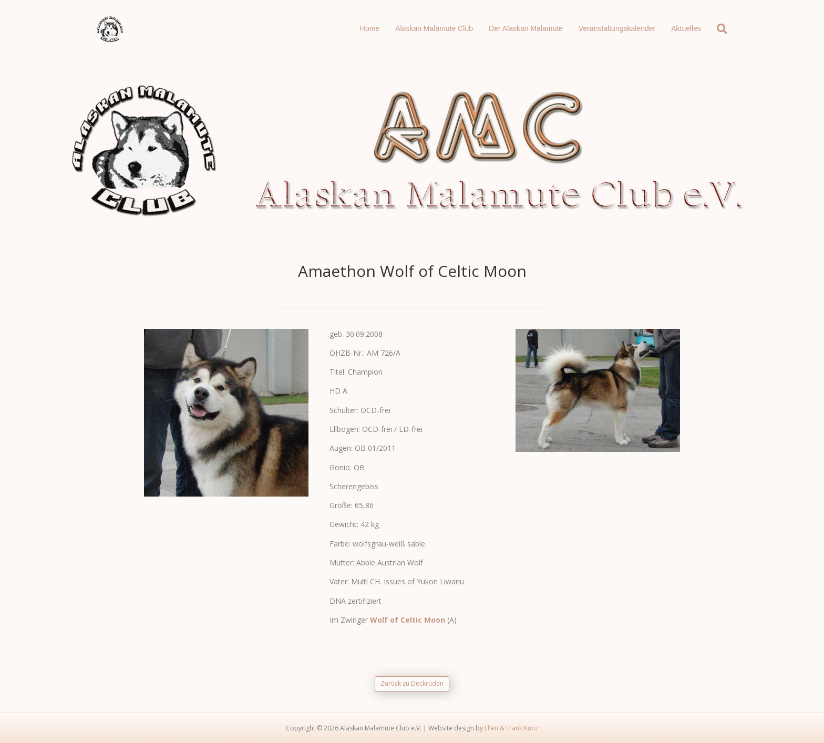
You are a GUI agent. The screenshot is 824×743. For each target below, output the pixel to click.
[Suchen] (718, 29)
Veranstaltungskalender (617, 28)
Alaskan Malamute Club (434, 28)
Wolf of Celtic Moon (407, 620)
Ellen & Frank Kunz (511, 728)
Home (369, 28)
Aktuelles (686, 28)
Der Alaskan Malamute (526, 28)
